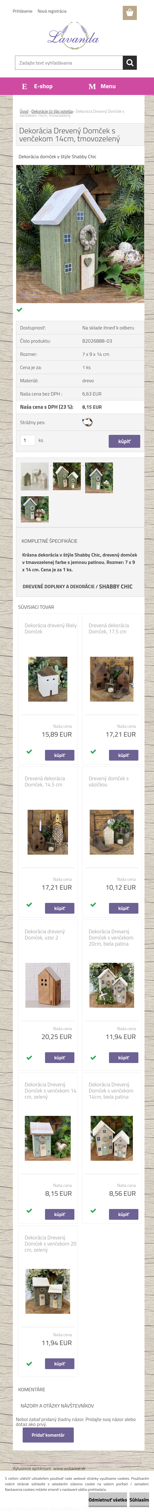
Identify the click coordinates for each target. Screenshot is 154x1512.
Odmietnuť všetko (107, 1499)
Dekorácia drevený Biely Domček (51, 628)
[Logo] (73, 35)
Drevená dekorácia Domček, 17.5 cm (109, 628)
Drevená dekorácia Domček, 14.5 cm (45, 781)
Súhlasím (139, 1499)
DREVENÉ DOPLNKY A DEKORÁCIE (59, 586)
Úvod (24, 111)
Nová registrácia (52, 11)
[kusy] (28, 440)
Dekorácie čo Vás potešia (52, 111)
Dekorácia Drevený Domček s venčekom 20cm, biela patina (111, 937)
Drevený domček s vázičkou (109, 781)
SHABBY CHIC (116, 586)
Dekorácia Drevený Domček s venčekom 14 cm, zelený (51, 1090)
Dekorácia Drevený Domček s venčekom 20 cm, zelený (51, 1243)
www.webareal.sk (69, 1468)
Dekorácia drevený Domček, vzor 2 (45, 934)
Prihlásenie (23, 11)
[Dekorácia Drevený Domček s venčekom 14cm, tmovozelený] (80, 167)
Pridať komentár (48, 1435)
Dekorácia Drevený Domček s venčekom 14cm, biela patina (111, 1090)
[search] (130, 63)
